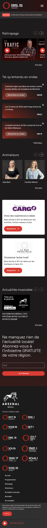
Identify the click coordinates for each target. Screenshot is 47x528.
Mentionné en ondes (16, 95)
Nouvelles (8, 496)
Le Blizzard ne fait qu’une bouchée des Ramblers (26, 15)
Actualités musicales (12, 492)
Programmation (10, 480)
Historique (38, 143)
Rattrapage (9, 484)
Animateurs (9, 488)
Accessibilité (9, 501)
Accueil (7, 475)
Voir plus (38, 65)
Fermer (7, 514)
